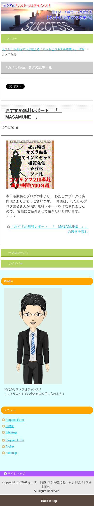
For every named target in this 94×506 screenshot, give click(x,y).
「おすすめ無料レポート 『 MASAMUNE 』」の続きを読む (49, 229)
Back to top (49, 501)
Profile (10, 426)
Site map (11, 432)
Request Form (15, 420)
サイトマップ (16, 473)
